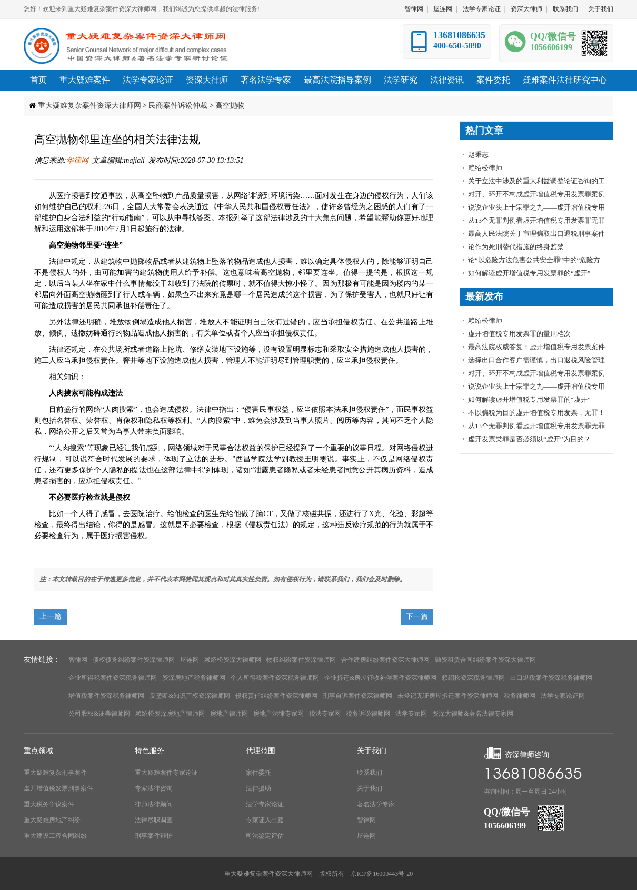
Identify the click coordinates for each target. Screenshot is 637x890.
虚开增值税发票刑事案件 (58, 788)
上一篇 (50, 616)
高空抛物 (230, 106)
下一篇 (417, 616)
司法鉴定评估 (265, 835)
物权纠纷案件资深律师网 (301, 660)
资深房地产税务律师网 (193, 677)
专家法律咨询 (154, 788)
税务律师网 (519, 695)
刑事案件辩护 (154, 835)
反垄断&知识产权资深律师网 (190, 695)
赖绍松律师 (485, 168)
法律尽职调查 (154, 820)
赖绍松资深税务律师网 (473, 677)
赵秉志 (478, 155)
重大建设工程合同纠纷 (55, 835)
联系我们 (565, 9)
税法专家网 (325, 713)
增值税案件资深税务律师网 (106, 695)
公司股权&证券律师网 (99, 713)
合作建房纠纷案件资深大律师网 (385, 660)
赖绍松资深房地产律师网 (170, 713)
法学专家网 (411, 713)
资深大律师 (526, 9)
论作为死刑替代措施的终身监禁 (516, 247)
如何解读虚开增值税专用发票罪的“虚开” (529, 273)
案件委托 (258, 772)
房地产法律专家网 (278, 713)
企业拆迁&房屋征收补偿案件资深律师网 (380, 677)
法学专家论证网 (563, 695)
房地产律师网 (229, 713)
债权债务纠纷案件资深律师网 (134, 660)
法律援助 (258, 788)
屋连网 (442, 9)
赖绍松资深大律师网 (232, 660)
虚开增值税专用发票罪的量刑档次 (519, 334)
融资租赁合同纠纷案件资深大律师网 (485, 660)
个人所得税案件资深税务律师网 (275, 677)
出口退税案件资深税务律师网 (551, 677)
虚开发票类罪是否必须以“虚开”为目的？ (529, 439)
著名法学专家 (376, 804)
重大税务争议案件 (49, 804)
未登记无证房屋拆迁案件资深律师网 (448, 695)
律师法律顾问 (154, 804)
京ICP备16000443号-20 (382, 873)
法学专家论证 (482, 9)
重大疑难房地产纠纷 (52, 820)
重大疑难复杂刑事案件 (55, 772)
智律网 (413, 9)
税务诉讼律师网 (368, 713)
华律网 (77, 160)
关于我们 (600, 9)
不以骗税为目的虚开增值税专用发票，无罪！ (536, 413)
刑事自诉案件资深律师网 (357, 695)
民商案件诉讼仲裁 (177, 106)
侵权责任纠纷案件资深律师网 (276, 695)
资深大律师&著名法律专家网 (472, 713)
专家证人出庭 (265, 820)
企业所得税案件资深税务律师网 (112, 677)
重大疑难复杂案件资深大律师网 (89, 106)
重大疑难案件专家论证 (166, 772)
